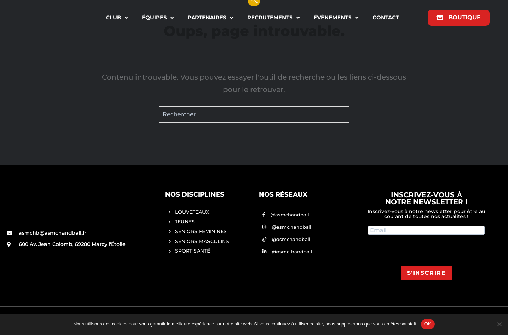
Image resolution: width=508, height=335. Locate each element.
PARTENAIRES (210, 18)
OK (427, 324)
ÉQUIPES (158, 18)
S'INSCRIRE (426, 272)
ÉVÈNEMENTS (336, 18)
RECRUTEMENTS (273, 18)
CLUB (117, 18)
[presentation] (421, 252)
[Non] (499, 324)
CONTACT (386, 17)
